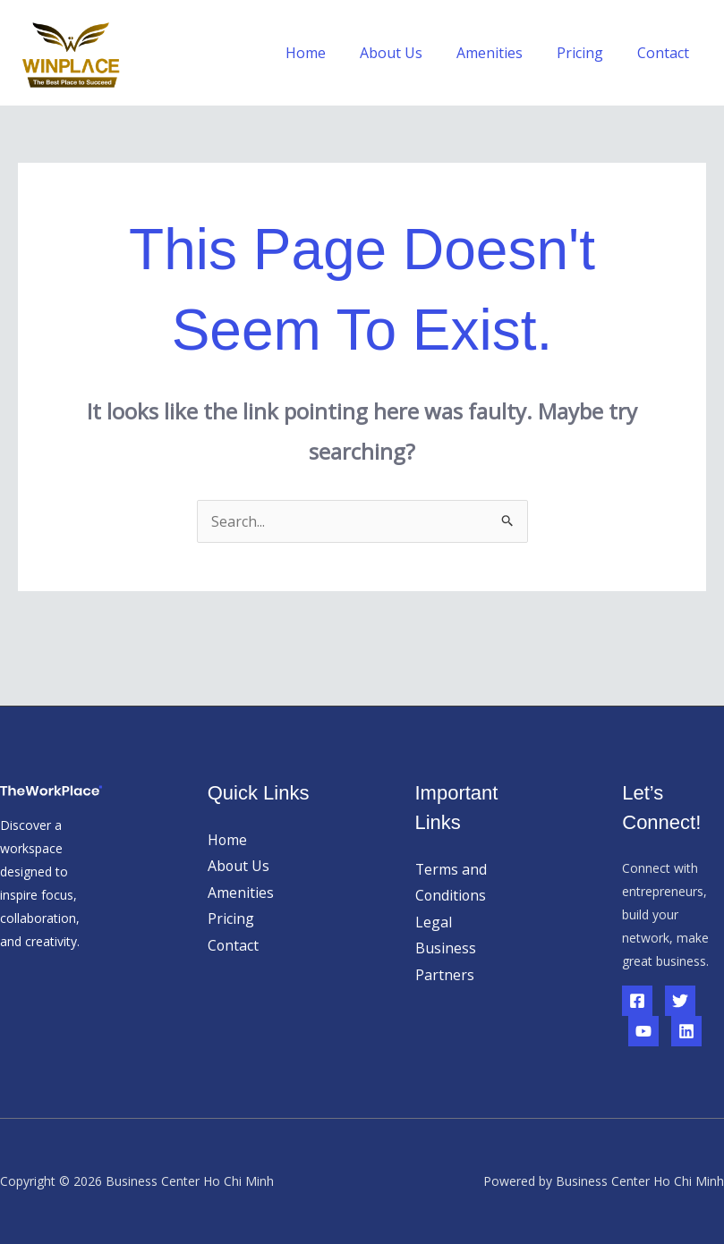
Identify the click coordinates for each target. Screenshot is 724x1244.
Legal (433, 922)
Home (330, 53)
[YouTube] (643, 1031)
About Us (410, 53)
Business (445, 949)
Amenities (503, 53)
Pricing (588, 53)
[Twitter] (680, 1001)
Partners (444, 976)
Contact (666, 53)
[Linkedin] (686, 1031)
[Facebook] (637, 1001)
